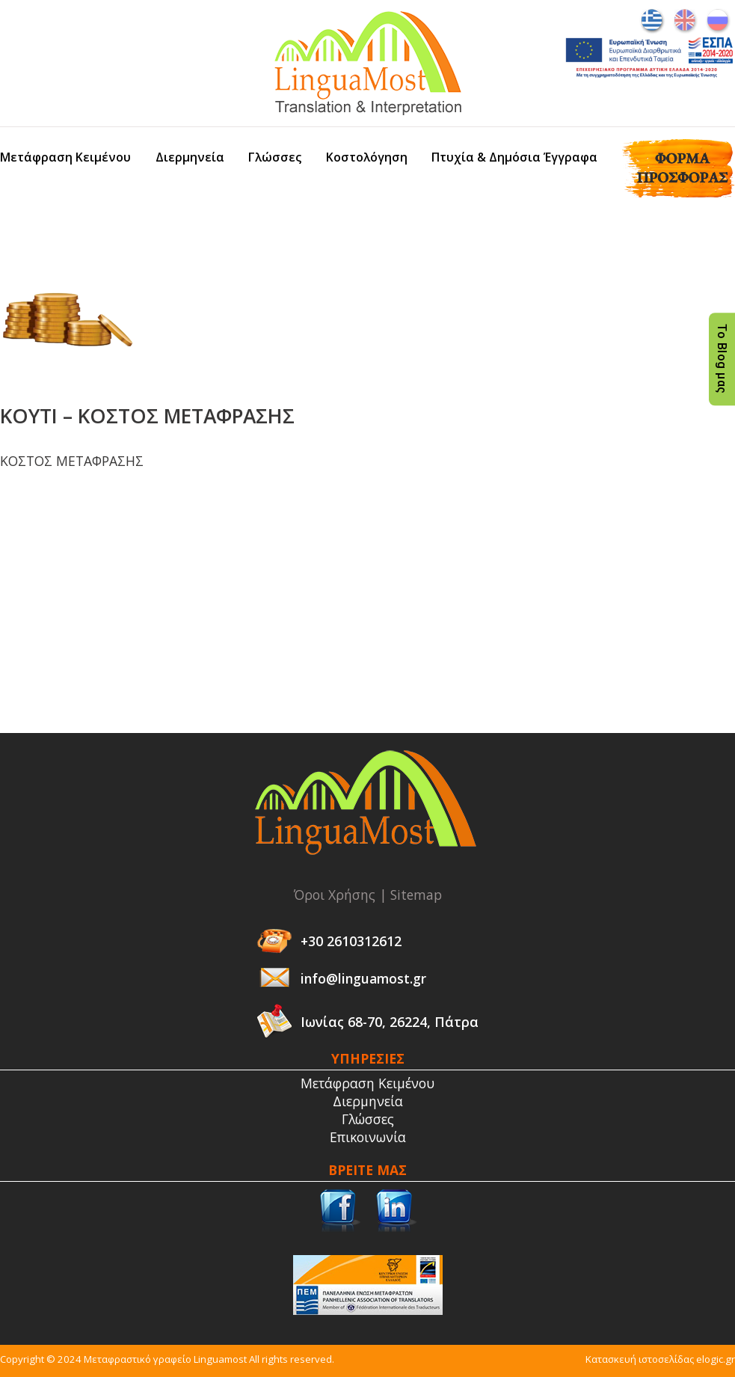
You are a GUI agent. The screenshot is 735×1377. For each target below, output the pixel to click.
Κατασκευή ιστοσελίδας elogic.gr (660, 1359)
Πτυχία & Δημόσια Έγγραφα (514, 157)
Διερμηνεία (190, 157)
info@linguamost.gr (363, 978)
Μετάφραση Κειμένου (65, 157)
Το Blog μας (722, 359)
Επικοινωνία (368, 1137)
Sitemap (416, 895)
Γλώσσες (274, 157)
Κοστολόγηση (367, 157)
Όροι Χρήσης (334, 895)
